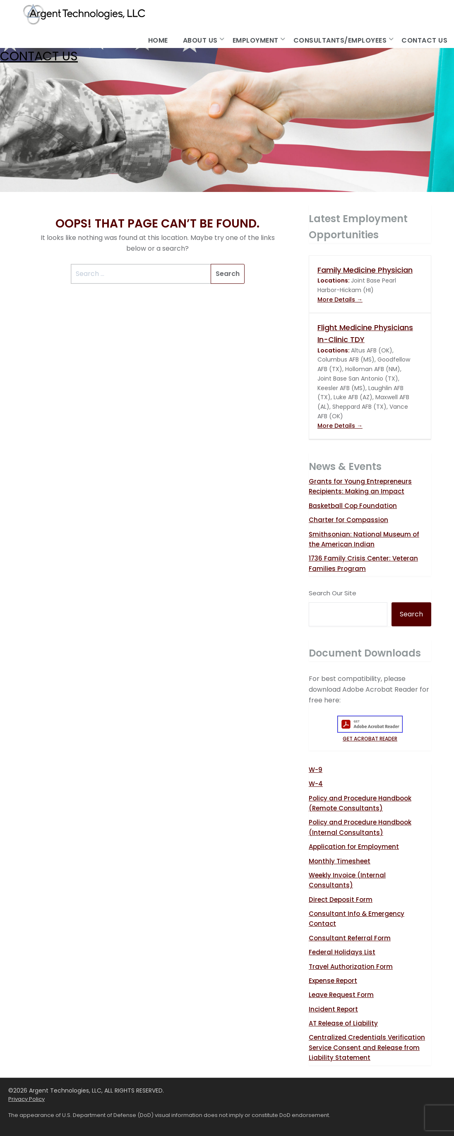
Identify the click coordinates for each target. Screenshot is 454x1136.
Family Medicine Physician (365, 270)
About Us (200, 40)
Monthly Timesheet (339, 861)
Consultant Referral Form (350, 938)
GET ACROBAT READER (370, 735)
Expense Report (333, 980)
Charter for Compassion (348, 519)
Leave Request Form (341, 994)
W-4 (316, 783)
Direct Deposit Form (340, 899)
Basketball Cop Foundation (353, 505)
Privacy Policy (26, 1099)
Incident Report (333, 1009)
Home (158, 40)
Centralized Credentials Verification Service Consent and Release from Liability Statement (367, 1047)
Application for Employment (354, 846)
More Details (340, 299)
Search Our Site (332, 593)
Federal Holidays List (342, 952)
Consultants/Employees (340, 40)
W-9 (315, 769)
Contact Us (424, 40)
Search (411, 614)
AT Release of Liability (343, 1023)
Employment (256, 40)
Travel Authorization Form (351, 966)
